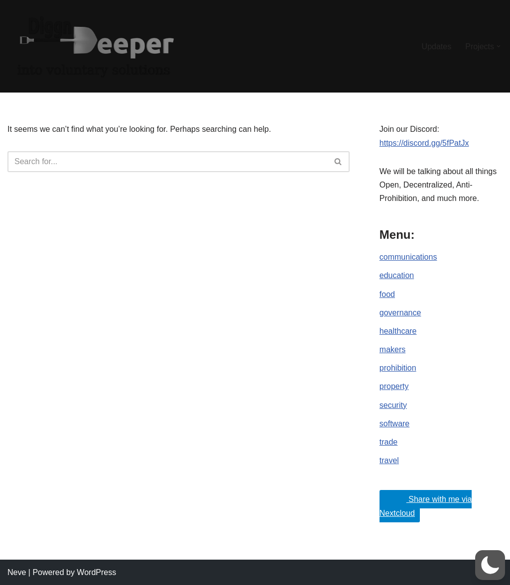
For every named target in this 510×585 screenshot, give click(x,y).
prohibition (398, 368)
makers (392, 349)
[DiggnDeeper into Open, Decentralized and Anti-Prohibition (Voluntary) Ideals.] (94, 46)
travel (389, 460)
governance (400, 312)
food (387, 294)
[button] (499, 46)
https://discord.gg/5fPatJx (424, 143)
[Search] (167, 161)
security (393, 405)
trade (388, 442)
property (394, 386)
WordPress (96, 572)
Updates (437, 46)
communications (408, 257)
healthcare (398, 331)
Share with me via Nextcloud (426, 504)
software (394, 423)
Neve (16, 572)
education (397, 275)
